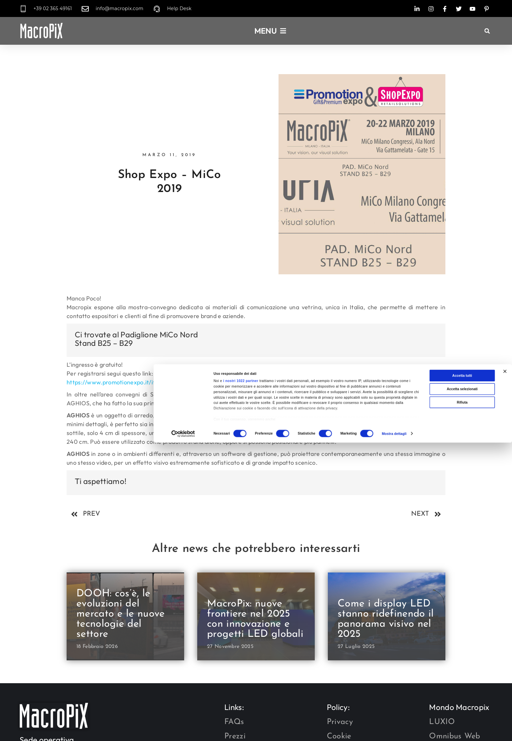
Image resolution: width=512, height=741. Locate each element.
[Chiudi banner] (504, 686)
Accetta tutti (462, 691)
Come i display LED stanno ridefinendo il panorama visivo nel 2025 (386, 619)
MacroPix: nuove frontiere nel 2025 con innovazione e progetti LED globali (255, 619)
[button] (487, 31)
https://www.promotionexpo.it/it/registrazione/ (131, 382)
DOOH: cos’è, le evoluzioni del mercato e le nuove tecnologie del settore (120, 614)
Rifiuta (462, 717)
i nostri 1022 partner (240, 696)
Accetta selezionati (462, 704)
